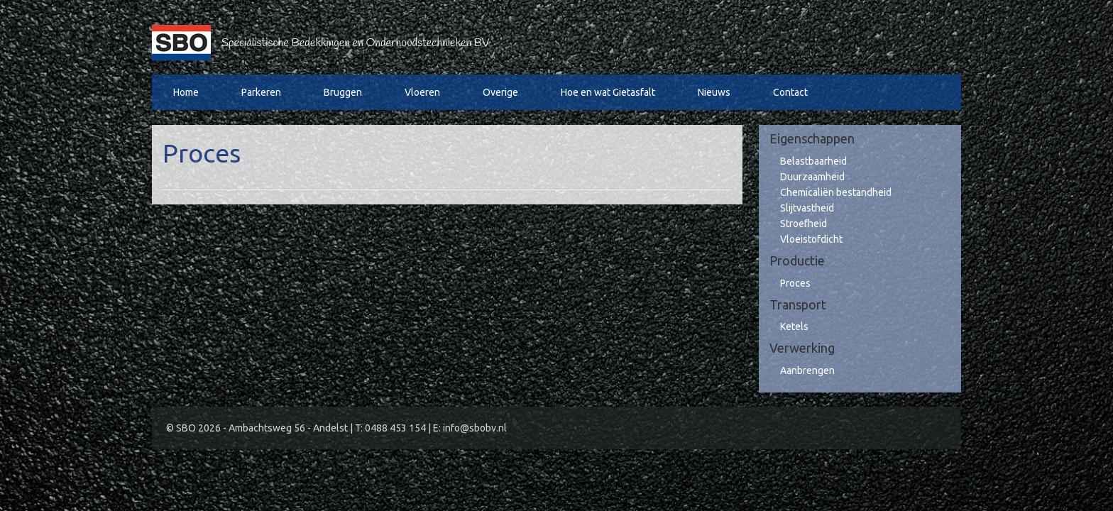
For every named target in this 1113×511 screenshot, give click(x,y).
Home (186, 92)
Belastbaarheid (813, 161)
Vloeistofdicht (811, 239)
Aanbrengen (807, 370)
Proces (795, 283)
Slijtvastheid (807, 208)
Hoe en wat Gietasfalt (608, 92)
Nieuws (714, 92)
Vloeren (422, 92)
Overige (500, 92)
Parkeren (261, 92)
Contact (790, 92)
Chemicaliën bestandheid (836, 192)
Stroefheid (803, 223)
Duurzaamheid (812, 176)
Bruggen (343, 92)
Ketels (794, 326)
